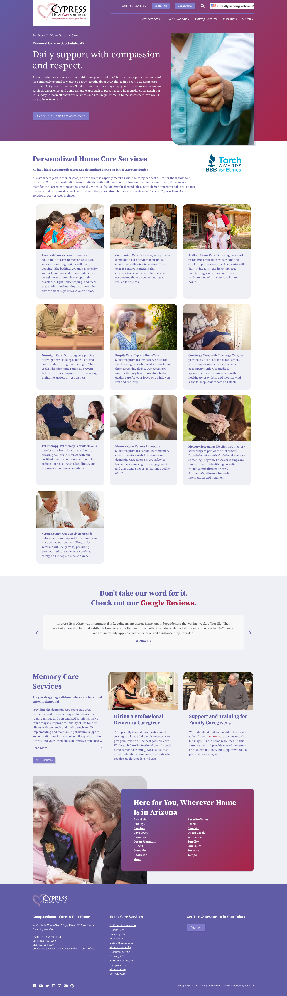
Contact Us (160, 6)
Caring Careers (206, 19)
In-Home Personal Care (123, 925)
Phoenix (193, 828)
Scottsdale (195, 837)
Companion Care (119, 965)
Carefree (139, 828)
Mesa (137, 859)
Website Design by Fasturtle (239, 985)
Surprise (193, 850)
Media (248, 19)
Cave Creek (141, 833)
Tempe (192, 855)
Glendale (140, 850)
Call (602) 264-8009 (134, 6)
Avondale (140, 819)
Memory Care (118, 969)
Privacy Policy (70, 948)
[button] (36, 632)
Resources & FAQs (120, 952)
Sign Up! (195, 927)
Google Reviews (167, 603)
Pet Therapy (116, 938)
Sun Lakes (194, 846)
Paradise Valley (198, 819)
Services (38, 35)
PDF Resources (44, 760)
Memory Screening (120, 947)
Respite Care (117, 930)
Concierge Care (118, 934)
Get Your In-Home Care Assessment (61, 116)
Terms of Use (87, 948)
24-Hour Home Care (121, 960)
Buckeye (139, 824)
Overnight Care (118, 956)
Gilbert (138, 846)
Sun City (193, 841)
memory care (215, 736)
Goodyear (140, 855)
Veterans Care (118, 973)
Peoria (192, 824)
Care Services (152, 19)
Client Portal (185, 6)
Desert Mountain (145, 841)
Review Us (54, 948)
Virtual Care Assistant (122, 943)
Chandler (140, 837)
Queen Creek (196, 833)
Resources (229, 19)
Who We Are (179, 19)
